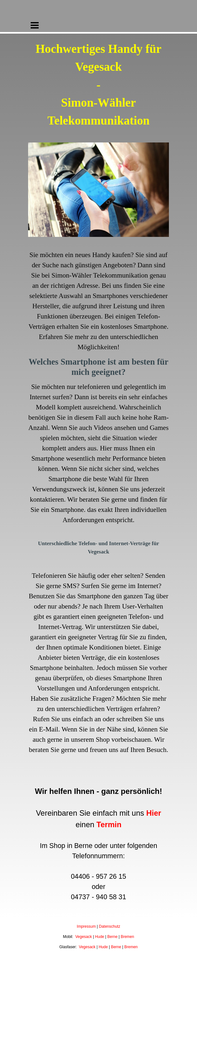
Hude (99, 936)
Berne (112, 936)
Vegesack (83, 936)
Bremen (127, 936)
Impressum (86, 926)
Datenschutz (109, 926)
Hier (153, 813)
